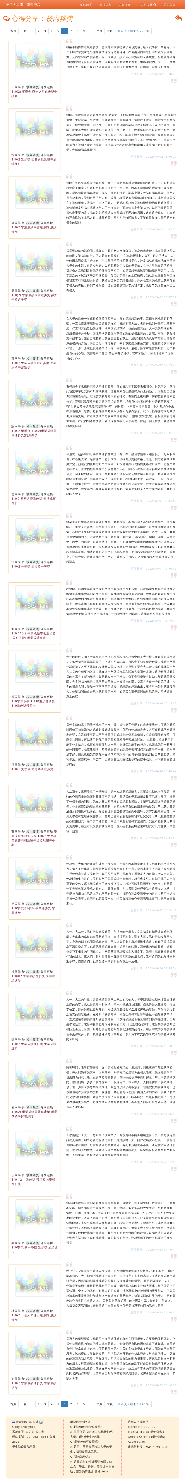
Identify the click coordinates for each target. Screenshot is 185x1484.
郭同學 (16, 1107)
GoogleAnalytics (23, 1426)
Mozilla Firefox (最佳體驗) (146, 1431)
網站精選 (86, 4)
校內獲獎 (32, 87)
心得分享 (105, 4)
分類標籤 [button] (126, 4)
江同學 (16, 562)
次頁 (99, 31)
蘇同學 (16, 832)
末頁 (110, 31)
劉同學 (16, 629)
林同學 (16, 1311)
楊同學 (16, 972)
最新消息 (22, 1422)
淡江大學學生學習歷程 (23, 4)
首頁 (13, 31)
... (91, 31)
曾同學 (16, 494)
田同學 (16, 87)
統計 (36, 1422)
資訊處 (30, 1431)
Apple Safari (136, 1441)
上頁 (24, 31)
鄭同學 (16, 358)
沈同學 (16, 155)
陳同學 (16, 1039)
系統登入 (170, 4)
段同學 (16, 1175)
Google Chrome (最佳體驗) (146, 1436)
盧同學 (16, 223)
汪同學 (16, 765)
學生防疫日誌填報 (24, 1446)
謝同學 (16, 426)
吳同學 (16, 291)
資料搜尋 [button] (148, 4)
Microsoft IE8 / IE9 (141, 1426)
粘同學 (16, 904)
